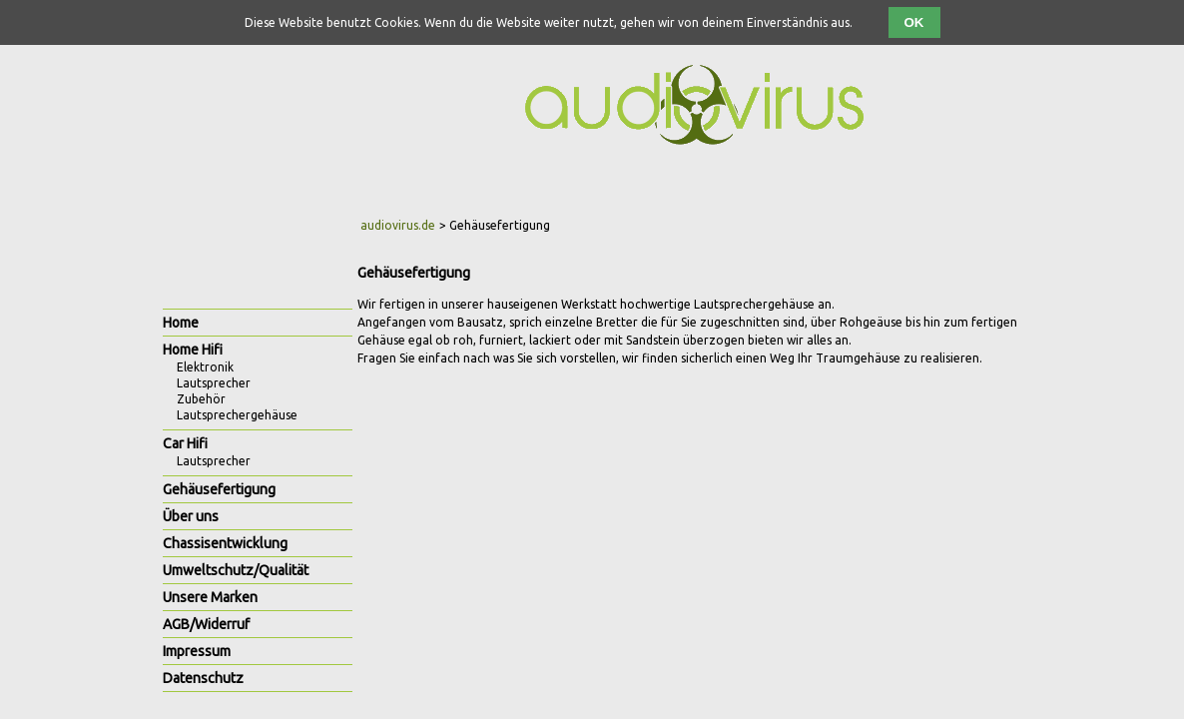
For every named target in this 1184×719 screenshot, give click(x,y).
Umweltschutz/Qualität (235, 570)
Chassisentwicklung (225, 543)
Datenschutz (203, 678)
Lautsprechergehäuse (237, 414)
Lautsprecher (214, 382)
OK (914, 22)
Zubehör (201, 398)
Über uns (191, 516)
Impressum (197, 651)
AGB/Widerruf (206, 624)
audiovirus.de (397, 225)
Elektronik (205, 366)
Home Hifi (193, 350)
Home (181, 323)
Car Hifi (185, 443)
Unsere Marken (210, 597)
